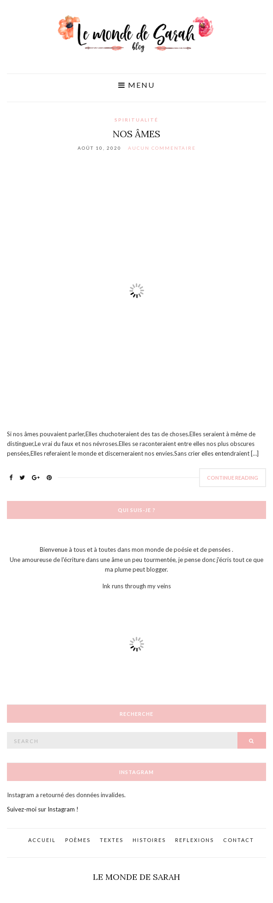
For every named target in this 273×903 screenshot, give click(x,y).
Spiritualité (136, 119)
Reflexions (194, 840)
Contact (238, 840)
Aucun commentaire (162, 148)
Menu (136, 85)
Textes (111, 840)
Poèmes (78, 840)
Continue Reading (232, 478)
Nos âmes (136, 134)
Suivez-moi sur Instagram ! (43, 809)
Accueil (42, 840)
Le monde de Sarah (136, 877)
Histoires (149, 840)
